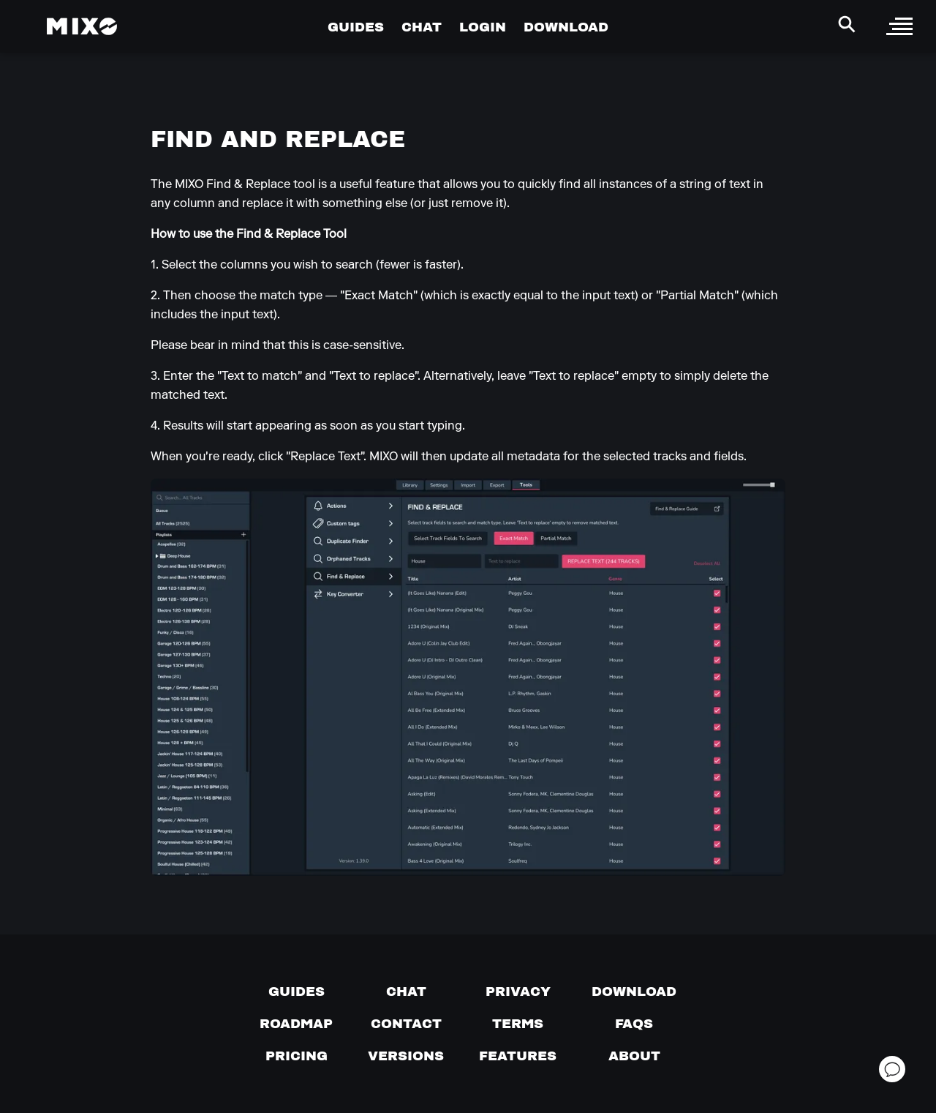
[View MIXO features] (517, 1056)
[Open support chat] (892, 1069)
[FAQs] (634, 1023)
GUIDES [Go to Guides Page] (356, 27)
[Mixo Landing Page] (82, 26)
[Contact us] (406, 1023)
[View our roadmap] (296, 1023)
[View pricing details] (296, 1056)
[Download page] (634, 991)
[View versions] (406, 1056)
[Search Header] (847, 24)
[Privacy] (518, 991)
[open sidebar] (899, 26)
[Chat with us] (406, 991)
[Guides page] (296, 991)
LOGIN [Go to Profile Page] (482, 27)
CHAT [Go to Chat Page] (421, 27)
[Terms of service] (517, 1023)
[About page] (634, 1056)
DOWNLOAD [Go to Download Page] (566, 27)
